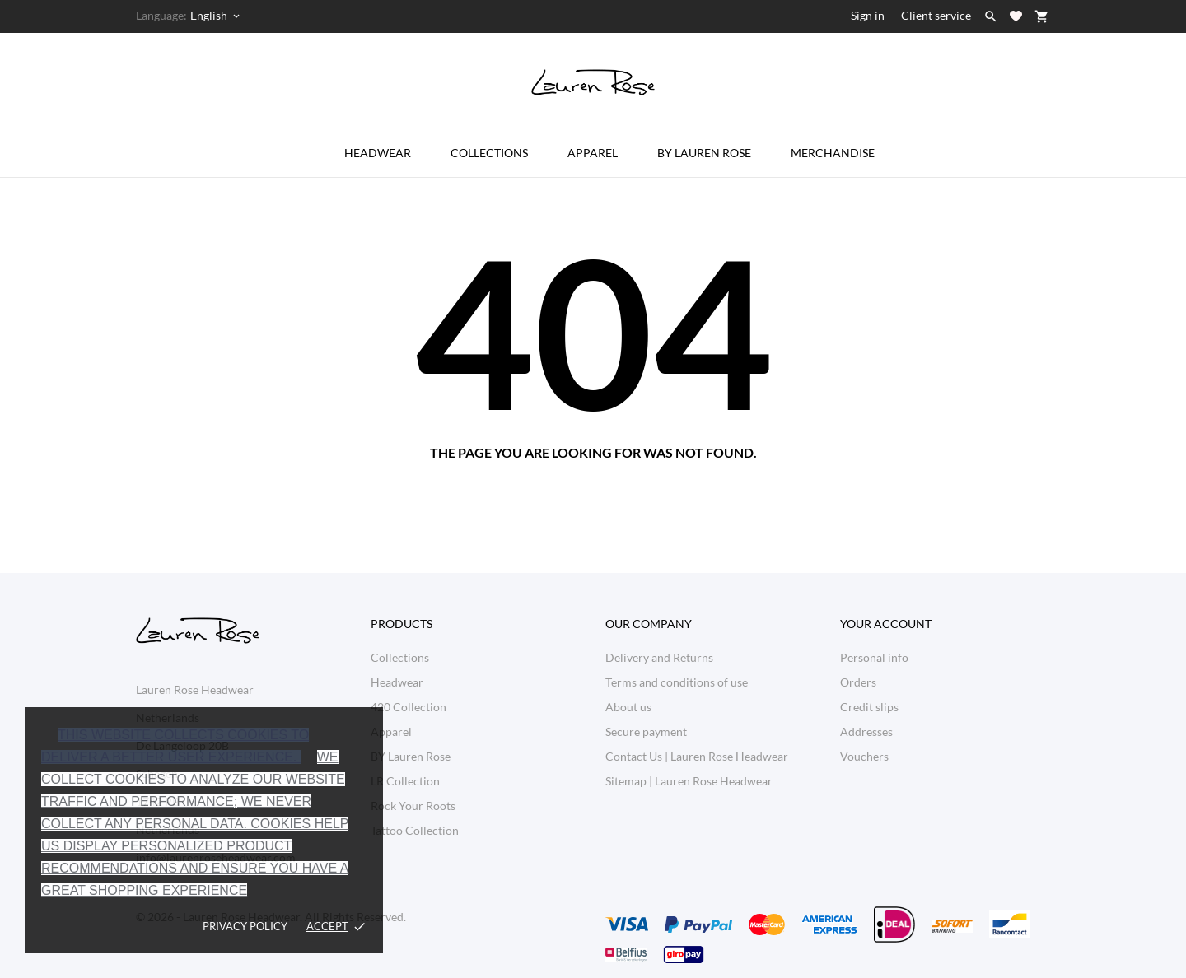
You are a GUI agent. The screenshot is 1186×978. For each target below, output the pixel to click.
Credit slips (869, 707)
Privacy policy (245, 926)
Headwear (377, 153)
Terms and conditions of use (676, 682)
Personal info (874, 657)
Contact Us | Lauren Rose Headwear (696, 756)
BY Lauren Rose (411, 756)
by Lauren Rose (704, 153)
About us (628, 707)
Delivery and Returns (659, 657)
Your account (886, 624)
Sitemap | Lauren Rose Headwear (689, 781)
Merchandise (833, 153)
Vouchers (864, 756)
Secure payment (646, 731)
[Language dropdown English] (216, 15)
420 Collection (408, 707)
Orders (858, 682)
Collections (489, 153)
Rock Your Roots (413, 806)
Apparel (592, 153)
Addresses (866, 731)
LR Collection (405, 781)
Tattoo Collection (415, 830)
